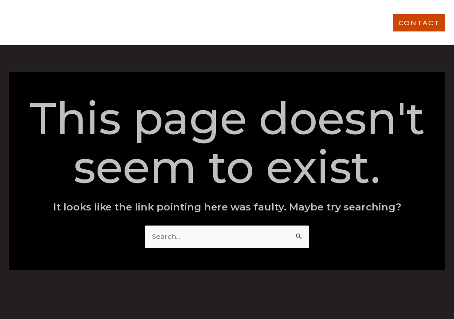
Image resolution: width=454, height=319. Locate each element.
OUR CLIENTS (302, 22)
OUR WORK (244, 22)
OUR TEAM (358, 22)
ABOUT (150, 22)
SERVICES (194, 22)
